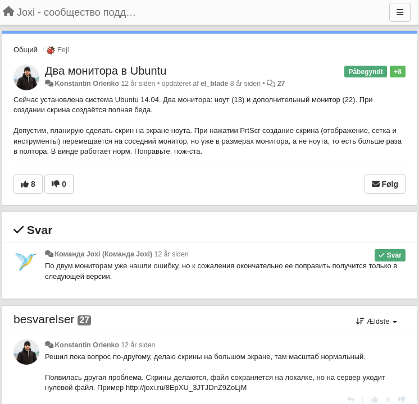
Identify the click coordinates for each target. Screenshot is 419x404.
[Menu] (400, 12)
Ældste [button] (376, 321)
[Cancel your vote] (388, 400)
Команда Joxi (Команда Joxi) (103, 254)
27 (281, 84)
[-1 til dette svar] (402, 400)
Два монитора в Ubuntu (105, 71)
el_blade (214, 84)
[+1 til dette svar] (374, 400)
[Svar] (350, 400)
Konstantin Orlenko (86, 84)
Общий (25, 49)
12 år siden (171, 254)
